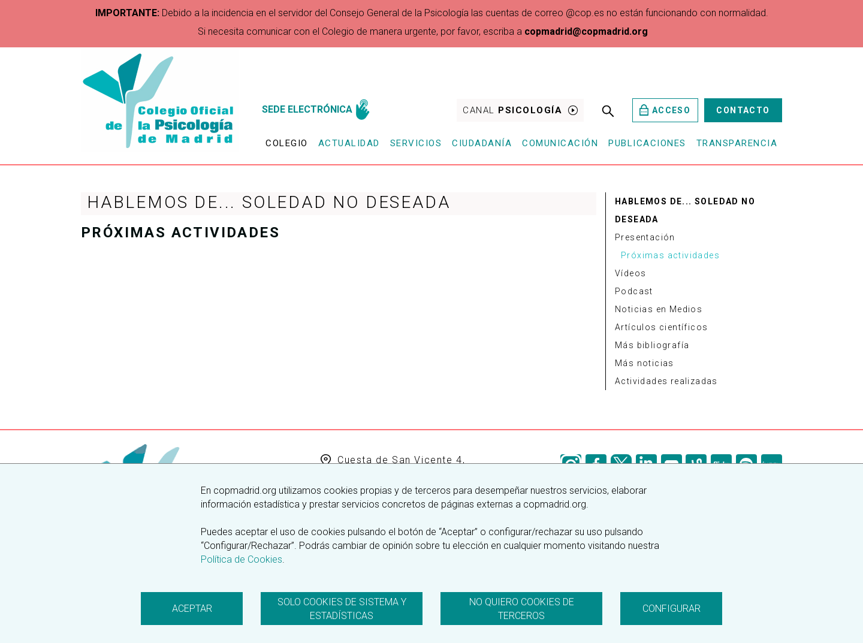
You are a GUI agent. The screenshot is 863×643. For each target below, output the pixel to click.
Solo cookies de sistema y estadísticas (341, 608)
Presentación (645, 237)
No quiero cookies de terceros (521, 608)
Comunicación (560, 143)
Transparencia (737, 143)
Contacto (743, 110)
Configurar (671, 608)
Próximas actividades (670, 255)
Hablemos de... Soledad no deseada (685, 210)
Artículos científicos (661, 327)
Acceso (664, 110)
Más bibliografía (652, 345)
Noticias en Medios (658, 309)
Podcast (634, 291)
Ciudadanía (482, 143)
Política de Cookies (241, 559)
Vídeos (630, 273)
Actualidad (349, 143)
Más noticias (644, 363)
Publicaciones (647, 143)
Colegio (286, 143)
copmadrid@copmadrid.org (586, 31)
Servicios (416, 143)
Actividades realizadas (666, 381)
